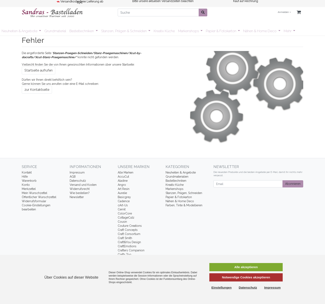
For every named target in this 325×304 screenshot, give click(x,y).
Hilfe (25, 176)
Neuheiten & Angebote (20, 31)
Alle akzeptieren (246, 267)
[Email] (248, 183)
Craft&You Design (129, 242)
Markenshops (189, 31)
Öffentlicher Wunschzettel (39, 197)
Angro (122, 184)
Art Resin (123, 189)
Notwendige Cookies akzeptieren (246, 277)
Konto (26, 184)
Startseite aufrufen (38, 70)
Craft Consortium (129, 234)
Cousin (122, 221)
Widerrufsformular (34, 201)
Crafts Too (124, 254)
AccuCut (123, 176)
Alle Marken (125, 172)
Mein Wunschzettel (34, 193)
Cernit (122, 209)
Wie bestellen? (80, 193)
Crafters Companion (131, 250)
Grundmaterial (55, 31)
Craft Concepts (128, 229)
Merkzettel (29, 189)
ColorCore (125, 213)
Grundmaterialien (177, 176)
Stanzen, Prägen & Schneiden (124, 31)
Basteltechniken (82, 31)
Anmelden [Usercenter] (284, 12)
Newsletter (77, 197)
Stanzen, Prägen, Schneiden (184, 193)
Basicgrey (124, 197)
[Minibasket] (298, 12)
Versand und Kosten (83, 184)
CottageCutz (126, 217)
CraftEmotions (127, 246)
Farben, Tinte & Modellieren (184, 205)
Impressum (77, 172)
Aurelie (122, 193)
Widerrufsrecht (80, 189)
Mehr (288, 31)
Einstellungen (221, 287)
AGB (73, 176)
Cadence (124, 201)
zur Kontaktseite (36, 90)
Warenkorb (29, 180)
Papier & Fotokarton (221, 31)
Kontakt (27, 172)
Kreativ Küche (164, 31)
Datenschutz (78, 180)
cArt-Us (123, 205)
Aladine (123, 180)
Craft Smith (125, 238)
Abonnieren (293, 183)
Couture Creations (130, 225)
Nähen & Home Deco (260, 31)
